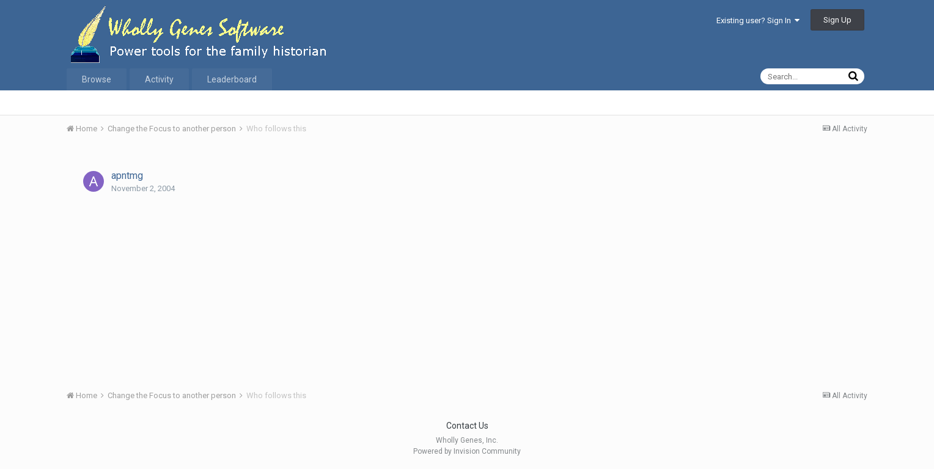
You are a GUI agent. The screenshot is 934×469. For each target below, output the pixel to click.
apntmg (127, 175)
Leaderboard (232, 79)
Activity (159, 79)
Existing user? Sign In (758, 20)
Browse (96, 79)
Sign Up (837, 19)
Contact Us (467, 426)
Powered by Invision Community (467, 451)
